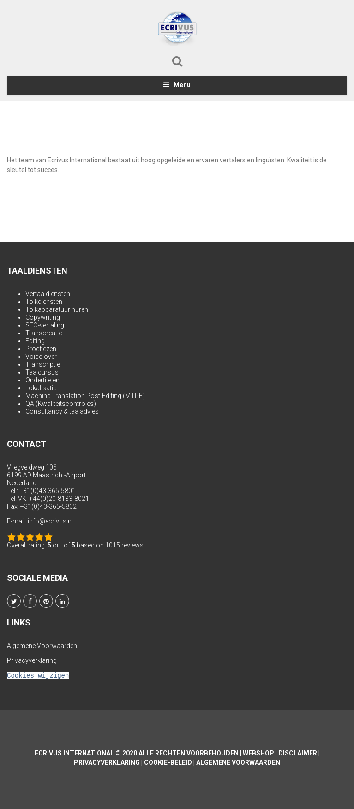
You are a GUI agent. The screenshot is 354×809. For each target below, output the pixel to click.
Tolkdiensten (43, 301)
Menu (182, 85)
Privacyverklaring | (109, 762)
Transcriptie (42, 364)
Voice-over (41, 356)
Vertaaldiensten (47, 293)
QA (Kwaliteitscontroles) (60, 403)
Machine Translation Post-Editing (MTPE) (85, 395)
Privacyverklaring (32, 660)
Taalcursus (42, 372)
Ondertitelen (42, 380)
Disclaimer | (299, 753)
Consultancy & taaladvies (62, 411)
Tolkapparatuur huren (56, 309)
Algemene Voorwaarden (42, 645)
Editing (35, 341)
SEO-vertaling (44, 325)
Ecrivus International (74, 753)
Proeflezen (40, 348)
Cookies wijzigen (38, 675)
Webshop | (260, 753)
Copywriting (42, 317)
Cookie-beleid (168, 762)
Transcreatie (43, 333)
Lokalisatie (40, 388)
